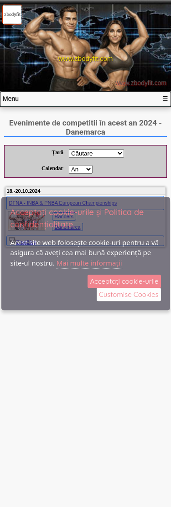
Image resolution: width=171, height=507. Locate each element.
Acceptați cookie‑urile (124, 281)
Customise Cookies (129, 294)
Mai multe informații (89, 262)
